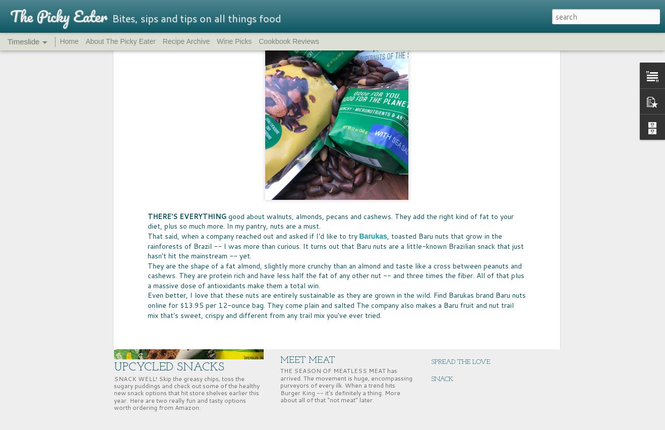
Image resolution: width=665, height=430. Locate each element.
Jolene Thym (380, 172)
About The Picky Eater (121, 41)
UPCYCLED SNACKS (169, 367)
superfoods (305, 187)
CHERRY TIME (453, 242)
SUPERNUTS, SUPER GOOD (471, 259)
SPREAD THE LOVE (461, 362)
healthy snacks (227, 187)
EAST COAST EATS (460, 276)
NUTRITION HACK (460, 293)
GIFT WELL (449, 328)
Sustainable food (353, 187)
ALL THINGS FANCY (464, 345)
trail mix (481, 187)
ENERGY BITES (454, 310)
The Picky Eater (440, 187)
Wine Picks (234, 41)
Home (69, 41)
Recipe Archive (186, 41)
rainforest (269, 187)
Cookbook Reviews (289, 41)
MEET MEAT (307, 360)
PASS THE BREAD (316, 274)
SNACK (442, 379)
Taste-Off (398, 187)
